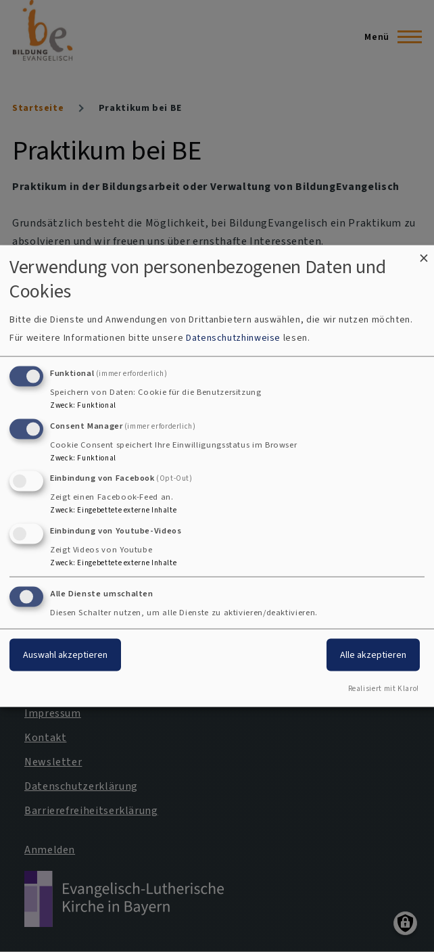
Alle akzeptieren (373, 654)
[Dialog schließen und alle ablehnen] (424, 253)
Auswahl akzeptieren (65, 654)
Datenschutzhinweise (233, 337)
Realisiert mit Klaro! (383, 688)
